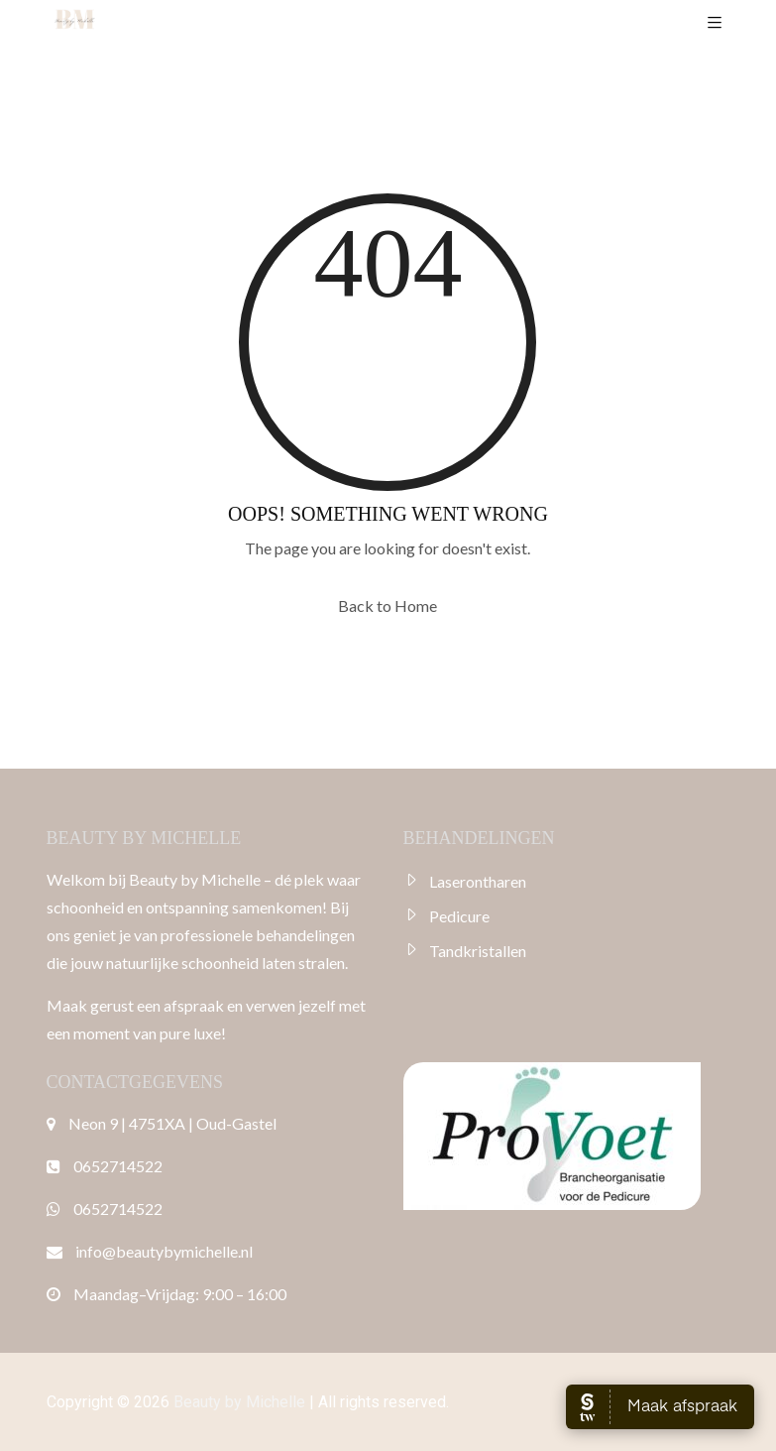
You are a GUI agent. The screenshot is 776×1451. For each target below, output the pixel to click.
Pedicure (459, 916)
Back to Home (387, 605)
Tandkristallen (477, 950)
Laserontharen (477, 881)
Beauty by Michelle (239, 1401)
